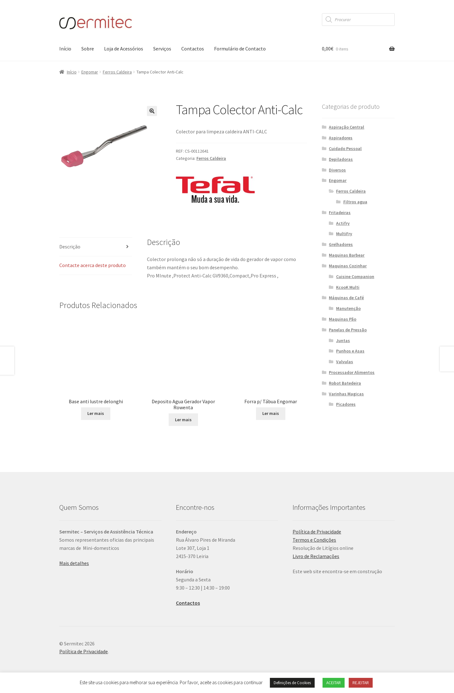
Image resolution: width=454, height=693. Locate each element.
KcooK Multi (347, 287)
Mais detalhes (74, 568)
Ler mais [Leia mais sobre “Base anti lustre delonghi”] (95, 425)
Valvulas (344, 361)
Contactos (192, 48)
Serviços (162, 48)
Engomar (89, 72)
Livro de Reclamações (316, 561)
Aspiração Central (346, 127)
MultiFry (344, 233)
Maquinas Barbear (346, 255)
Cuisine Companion (355, 276)
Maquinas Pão (342, 319)
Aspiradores (340, 138)
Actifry (343, 223)
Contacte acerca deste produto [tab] (92, 265)
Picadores (346, 404)
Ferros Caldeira (117, 72)
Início (65, 48)
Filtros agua (355, 202)
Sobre (87, 48)
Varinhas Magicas (346, 394)
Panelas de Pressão (348, 330)
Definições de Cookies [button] (292, 682)
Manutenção (348, 308)
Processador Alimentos (352, 372)
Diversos (337, 170)
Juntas (343, 340)
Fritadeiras (340, 212)
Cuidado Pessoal (345, 148)
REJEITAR (360, 682)
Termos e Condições (314, 545)
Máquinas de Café (346, 297)
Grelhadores (341, 244)
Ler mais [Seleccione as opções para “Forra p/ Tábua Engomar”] (270, 395)
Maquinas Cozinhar (348, 266)
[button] (152, 111)
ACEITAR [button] (333, 682)
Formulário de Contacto (240, 48)
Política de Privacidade (317, 537)
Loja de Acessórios (123, 48)
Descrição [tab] (69, 246)
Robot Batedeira (345, 383)
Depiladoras (341, 159)
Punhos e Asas (350, 351)
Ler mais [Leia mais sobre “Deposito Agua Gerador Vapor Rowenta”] (183, 411)
